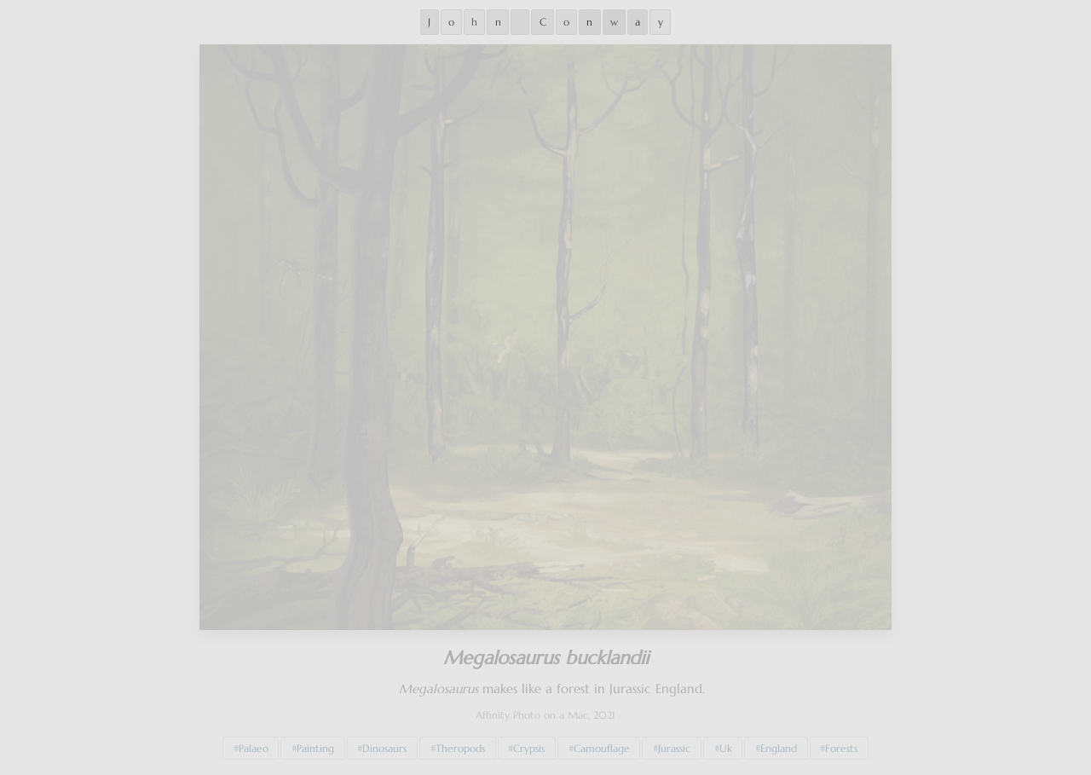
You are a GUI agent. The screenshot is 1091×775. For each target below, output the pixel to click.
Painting (315, 744)
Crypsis (529, 744)
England (778, 744)
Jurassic (674, 744)
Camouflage (602, 744)
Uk (725, 744)
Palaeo (253, 744)
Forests (841, 744)
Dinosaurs (384, 744)
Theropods (460, 744)
